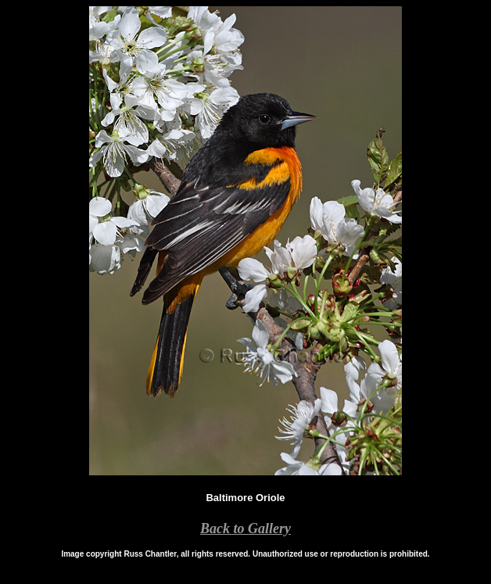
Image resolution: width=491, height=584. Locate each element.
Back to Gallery (245, 528)
